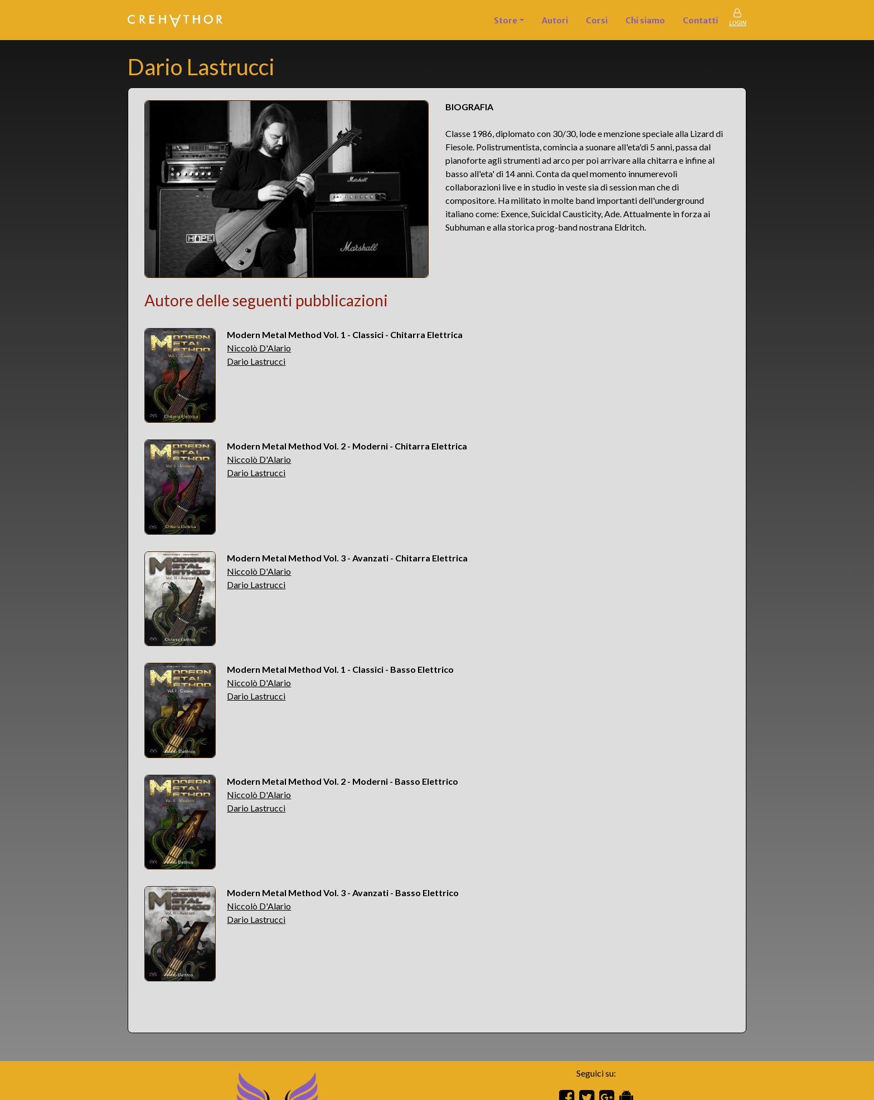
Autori (555, 21)
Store (505, 21)
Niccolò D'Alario (259, 348)
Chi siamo (645, 21)
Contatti (700, 21)
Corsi (597, 21)
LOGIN (737, 23)
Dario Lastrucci (256, 361)
